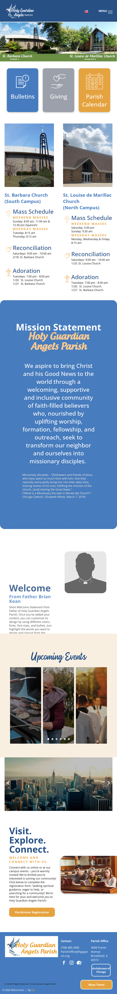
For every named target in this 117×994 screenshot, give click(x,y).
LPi (33, 990)
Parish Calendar (94, 100)
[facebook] (64, 963)
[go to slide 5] (65, 739)
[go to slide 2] (52, 739)
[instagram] (71, 963)
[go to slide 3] (56, 739)
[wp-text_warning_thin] (22, 89)
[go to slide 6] (69, 739)
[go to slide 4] (61, 739)
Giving (58, 96)
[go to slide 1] (48, 739)
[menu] (110, 12)
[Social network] (79, 963)
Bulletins (23, 96)
